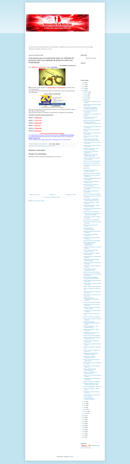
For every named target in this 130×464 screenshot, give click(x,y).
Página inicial (52, 194)
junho (84, 403)
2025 (83, 84)
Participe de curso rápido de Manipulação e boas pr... (89, 357)
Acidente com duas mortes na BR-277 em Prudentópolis (91, 158)
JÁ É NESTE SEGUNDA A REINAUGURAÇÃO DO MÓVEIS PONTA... (91, 323)
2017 (83, 423)
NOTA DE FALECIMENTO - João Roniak (92, 386)
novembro (85, 94)
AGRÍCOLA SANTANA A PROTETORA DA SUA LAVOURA (91, 308)
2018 (83, 421)
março (85, 409)
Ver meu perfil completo (86, 447)
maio (84, 405)
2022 (83, 90)
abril (84, 407)
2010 (83, 437)
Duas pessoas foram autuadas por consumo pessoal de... (90, 185)
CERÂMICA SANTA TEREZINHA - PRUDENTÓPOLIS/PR (90, 155)
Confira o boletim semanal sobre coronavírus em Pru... (90, 251)
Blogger (71, 456)
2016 (83, 425)
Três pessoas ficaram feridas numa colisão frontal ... (91, 341)
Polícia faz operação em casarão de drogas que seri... (91, 360)
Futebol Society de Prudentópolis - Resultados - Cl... (90, 152)
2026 (83, 82)
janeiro (85, 413)
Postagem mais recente (34, 194)
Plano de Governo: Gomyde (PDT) (90, 211)
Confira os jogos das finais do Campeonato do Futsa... (89, 269)
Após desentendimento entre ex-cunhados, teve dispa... (90, 171)
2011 (83, 435)
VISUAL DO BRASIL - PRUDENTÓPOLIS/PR (89, 229)
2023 (83, 88)
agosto (85, 99)
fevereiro (85, 411)
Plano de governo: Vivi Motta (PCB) (91, 220)
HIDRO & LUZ (86, 168)
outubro (85, 96)
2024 (83, 86)
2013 (83, 431)
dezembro (85, 92)
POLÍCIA (36, 145)
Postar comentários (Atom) (38, 200)
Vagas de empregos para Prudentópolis (92, 286)
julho (84, 401)
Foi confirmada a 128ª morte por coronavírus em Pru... (90, 118)
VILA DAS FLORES (51, 145)
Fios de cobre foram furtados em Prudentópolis (90, 111)
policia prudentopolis (42, 145)
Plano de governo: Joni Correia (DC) (91, 163)
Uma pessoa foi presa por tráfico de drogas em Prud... (91, 182)
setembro (85, 97)
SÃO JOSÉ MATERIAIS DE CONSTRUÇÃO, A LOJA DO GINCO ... (92, 123)
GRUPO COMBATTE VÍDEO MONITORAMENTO (89, 369)
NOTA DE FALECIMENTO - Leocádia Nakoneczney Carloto (91, 206)
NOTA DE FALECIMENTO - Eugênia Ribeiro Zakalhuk (91, 254)
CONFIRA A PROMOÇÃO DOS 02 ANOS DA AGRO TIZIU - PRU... (91, 384)
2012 (83, 433)
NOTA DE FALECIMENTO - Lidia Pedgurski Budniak (90, 327)
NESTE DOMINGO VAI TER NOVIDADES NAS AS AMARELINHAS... (89, 244)
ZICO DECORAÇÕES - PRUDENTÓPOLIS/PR (89, 399)
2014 (83, 429)
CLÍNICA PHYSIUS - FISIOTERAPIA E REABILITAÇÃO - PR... (91, 338)
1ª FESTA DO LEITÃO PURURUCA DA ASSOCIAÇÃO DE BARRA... (92, 214)
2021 (83, 415)
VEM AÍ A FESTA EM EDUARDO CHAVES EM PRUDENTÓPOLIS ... (91, 140)
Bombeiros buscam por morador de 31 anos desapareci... (91, 395)
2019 (83, 419)
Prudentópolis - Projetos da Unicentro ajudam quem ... (91, 238)
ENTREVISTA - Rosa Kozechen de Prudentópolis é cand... (91, 333)
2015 (83, 427)
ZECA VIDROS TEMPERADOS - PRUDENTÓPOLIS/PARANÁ (90, 108)
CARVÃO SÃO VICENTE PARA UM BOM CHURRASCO (91, 260)
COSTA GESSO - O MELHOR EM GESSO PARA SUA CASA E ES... (91, 200)
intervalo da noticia (38, 143)
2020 (83, 417)
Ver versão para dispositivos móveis (52, 197)
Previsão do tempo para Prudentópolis (91, 120)
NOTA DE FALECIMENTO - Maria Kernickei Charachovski (90, 149)
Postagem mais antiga (70, 194)
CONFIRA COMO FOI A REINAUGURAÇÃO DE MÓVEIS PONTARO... (91, 299)
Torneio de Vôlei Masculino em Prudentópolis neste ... (90, 373)
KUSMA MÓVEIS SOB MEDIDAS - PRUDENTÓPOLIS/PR (91, 354)
